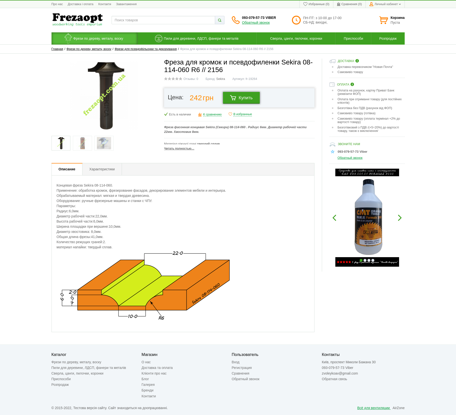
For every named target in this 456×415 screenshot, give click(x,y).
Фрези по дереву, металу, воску (88, 49)
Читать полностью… (179, 148)
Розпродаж (60, 385)
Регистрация (242, 368)
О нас (146, 362)
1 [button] (361, 260)
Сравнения (240, 373)
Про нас (57, 4)
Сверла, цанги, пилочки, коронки (78, 373)
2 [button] (365, 260)
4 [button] (372, 260)
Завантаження (126, 4)
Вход (236, 362)
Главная (57, 49)
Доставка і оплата (80, 4)
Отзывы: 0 (190, 79)
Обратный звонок (256, 23)
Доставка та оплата (157, 368)
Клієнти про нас (154, 373)
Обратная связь (334, 379)
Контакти (104, 4)
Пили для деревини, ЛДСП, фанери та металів (89, 368)
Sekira (220, 79)
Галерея (148, 385)
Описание (67, 169)
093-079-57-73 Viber (259, 18)
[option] (367, 218)
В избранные (242, 114)
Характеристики (102, 169)
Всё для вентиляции (374, 408)
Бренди (147, 390)
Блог (145, 379)
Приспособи (61, 379)
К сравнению (212, 114)
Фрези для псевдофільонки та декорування (146, 49)
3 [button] (368, 260)
